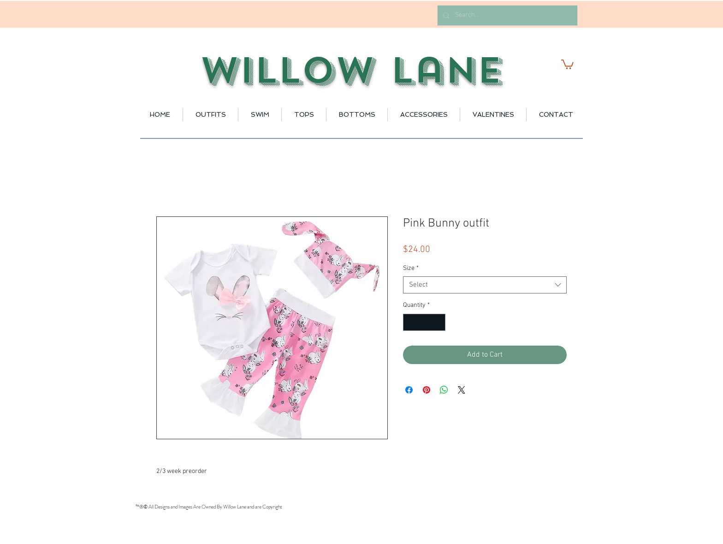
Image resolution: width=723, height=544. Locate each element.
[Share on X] (461, 389)
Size (411, 268)
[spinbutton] (424, 322)
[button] (567, 64)
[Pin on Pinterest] (426, 389)
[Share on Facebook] (409, 389)
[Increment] (438, 322)
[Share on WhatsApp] (444, 389)
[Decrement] (410, 322)
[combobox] (485, 285)
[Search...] (506, 15)
